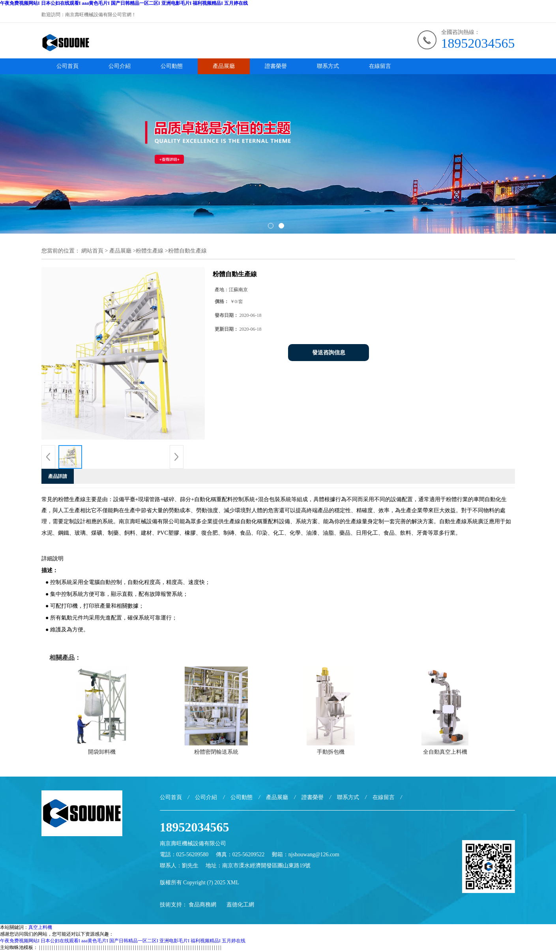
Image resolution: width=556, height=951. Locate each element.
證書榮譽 (276, 66)
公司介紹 (120, 66)
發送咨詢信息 (328, 353)
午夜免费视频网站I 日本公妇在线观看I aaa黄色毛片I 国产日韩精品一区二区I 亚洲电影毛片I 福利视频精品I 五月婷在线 (124, 3)
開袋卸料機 (102, 752)
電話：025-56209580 (184, 854)
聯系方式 (328, 66)
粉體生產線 (149, 251)
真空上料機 (40, 927)
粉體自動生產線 (187, 251)
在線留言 (380, 66)
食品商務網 (202, 905)
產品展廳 (224, 66)
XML (233, 882)
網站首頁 (92, 251)
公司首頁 (67, 66)
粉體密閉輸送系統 (216, 752)
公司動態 (172, 66)
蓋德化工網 (240, 905)
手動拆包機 (330, 752)
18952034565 (478, 43)
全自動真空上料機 (445, 752)
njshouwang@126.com (313, 854)
